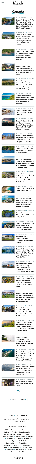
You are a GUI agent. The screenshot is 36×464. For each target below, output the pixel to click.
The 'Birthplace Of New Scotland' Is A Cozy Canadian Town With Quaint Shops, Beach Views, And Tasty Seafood (25, 268)
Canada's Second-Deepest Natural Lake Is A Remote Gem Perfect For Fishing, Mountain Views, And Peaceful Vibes (25, 253)
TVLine (29, 450)
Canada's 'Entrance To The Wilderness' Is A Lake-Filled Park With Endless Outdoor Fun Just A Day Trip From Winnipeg (25, 24)
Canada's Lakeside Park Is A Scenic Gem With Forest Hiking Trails (25, 215)
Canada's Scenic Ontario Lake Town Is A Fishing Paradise (24, 112)
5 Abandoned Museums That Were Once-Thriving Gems (24, 383)
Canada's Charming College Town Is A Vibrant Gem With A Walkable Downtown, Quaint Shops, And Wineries (25, 178)
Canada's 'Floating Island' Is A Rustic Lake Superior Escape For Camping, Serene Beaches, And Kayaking (25, 55)
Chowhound (15, 430)
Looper (18, 439)
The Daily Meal (27, 447)
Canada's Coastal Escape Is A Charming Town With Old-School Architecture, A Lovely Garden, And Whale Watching (25, 297)
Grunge (26, 434)
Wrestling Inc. (23, 452)
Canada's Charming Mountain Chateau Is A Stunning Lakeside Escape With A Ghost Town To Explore (25, 70)
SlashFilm (16, 445)
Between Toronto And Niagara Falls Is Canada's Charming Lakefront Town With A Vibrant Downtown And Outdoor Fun (25, 163)
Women (13, 452)
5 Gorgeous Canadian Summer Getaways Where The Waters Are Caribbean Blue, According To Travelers (25, 99)
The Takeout (19, 450)
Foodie (14, 432)
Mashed (26, 439)
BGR (6, 430)
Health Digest (8, 436)
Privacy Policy (22, 416)
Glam (19, 434)
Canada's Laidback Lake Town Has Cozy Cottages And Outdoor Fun (24, 150)
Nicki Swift (22, 441)
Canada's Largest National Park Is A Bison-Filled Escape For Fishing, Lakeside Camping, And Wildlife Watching (25, 85)
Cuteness (25, 430)
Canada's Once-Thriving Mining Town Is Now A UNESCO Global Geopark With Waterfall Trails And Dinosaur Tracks (25, 326)
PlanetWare (23, 443)
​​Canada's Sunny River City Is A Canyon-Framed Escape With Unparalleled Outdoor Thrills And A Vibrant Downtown (25, 125)
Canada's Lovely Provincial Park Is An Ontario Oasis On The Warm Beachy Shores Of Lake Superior (24, 341)
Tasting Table (14, 447)
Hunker (30, 436)
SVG (5, 447)
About (10, 416)
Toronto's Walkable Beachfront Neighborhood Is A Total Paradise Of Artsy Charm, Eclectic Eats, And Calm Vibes (25, 312)
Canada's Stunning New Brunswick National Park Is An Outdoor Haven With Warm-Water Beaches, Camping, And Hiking (25, 356)
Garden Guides (9, 434)
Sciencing (7, 445)
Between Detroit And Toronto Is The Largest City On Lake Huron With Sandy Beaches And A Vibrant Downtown (24, 202)
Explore (6, 432)
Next (22, 399)
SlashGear (26, 445)
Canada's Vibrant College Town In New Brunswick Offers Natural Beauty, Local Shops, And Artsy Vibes (25, 282)
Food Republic (24, 432)
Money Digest (11, 441)
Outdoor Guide (11, 443)
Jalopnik (10, 439)
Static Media (13, 419)
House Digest (20, 436)
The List (10, 450)
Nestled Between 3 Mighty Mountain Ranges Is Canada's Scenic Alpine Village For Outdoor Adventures (25, 371)
